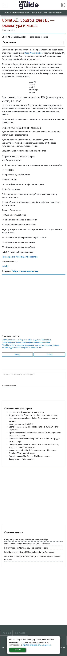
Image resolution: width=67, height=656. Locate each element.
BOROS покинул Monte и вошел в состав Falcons (26, 548)
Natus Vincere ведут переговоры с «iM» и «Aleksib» (27, 544)
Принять (17, 650)
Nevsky (5, 266)
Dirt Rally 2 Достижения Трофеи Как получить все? (22, 348)
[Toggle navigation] (5, 5)
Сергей (12, 427)
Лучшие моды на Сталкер (32, 412)
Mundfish (29, 424)
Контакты (20, 633)
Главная (6, 12)
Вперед (49, 354)
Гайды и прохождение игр (20, 12)
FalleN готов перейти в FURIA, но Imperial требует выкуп (29, 552)
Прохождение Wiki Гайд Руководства (19, 257)
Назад (17, 354)
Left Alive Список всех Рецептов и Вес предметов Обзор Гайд (26, 340)
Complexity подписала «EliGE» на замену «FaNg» (26, 539)
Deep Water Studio (33, 53)
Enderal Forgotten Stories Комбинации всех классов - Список (26, 342)
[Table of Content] (62, 42)
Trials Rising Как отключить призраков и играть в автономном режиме (30, 345)
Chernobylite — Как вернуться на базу (41, 415)
